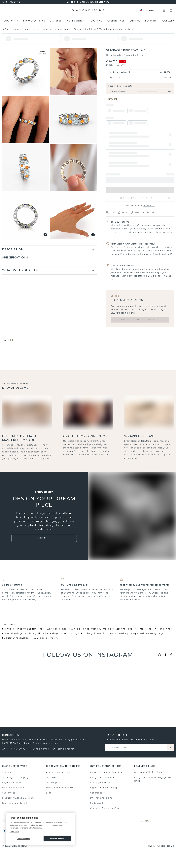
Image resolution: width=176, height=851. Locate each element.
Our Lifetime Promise (123, 265)
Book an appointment (14, 803)
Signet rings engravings (104, 787)
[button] (140, 135)
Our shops (52, 782)
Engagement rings (34, 21)
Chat (111, 212)
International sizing (101, 798)
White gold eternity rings (96, 633)
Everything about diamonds (106, 772)
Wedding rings (115, 21)
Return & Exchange (13, 787)
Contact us (149, 205)
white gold (48, 29)
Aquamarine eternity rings (146, 633)
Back (6, 29)
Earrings (135, 21)
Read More (44, 538)
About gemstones (100, 782)
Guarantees (8, 793)
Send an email (41, 749)
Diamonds (55, 21)
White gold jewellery (44, 638)
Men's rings (95, 21)
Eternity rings (69, 633)
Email (123, 212)
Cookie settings (23, 839)
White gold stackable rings (40, 633)
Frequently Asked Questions (18, 798)
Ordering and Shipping (15, 777)
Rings (6, 629)
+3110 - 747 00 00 (11, 2)
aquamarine (64, 29)
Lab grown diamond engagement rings (153, 779)
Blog (49, 793)
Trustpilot (111, 99)
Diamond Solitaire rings (148, 772)
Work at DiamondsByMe (60, 787)
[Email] (136, 747)
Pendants (151, 21)
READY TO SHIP (10, 21)
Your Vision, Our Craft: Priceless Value (133, 244)
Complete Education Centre (106, 808)
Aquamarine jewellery (15, 638)
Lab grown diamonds (102, 777)
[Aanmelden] (170, 747)
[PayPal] (4, 831)
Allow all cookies (57, 839)
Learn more (14, 831)
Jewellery (168, 21)
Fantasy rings (143, 629)
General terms (165, 846)
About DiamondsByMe (59, 772)
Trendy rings (163, 629)
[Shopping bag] (171, 10)
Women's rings (75, 21)
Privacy (151, 846)
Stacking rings (122, 629)
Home (16, 29)
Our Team (51, 777)
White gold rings (54, 629)
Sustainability (98, 803)
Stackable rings (11, 633)
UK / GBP (147, 10)
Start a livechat (65, 749)
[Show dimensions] (41, 53)
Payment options (12, 782)
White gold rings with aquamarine (89, 629)
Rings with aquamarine (27, 629)
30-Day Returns (120, 222)
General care (97, 793)
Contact (6, 772)
